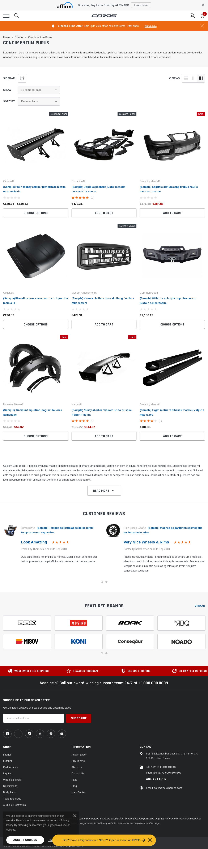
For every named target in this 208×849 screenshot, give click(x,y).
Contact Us (78, 773)
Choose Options (36, 213)
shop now (151, 26)
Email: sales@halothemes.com (164, 788)
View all (200, 605)
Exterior (7, 761)
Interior (7, 754)
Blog (74, 786)
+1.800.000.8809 (153, 683)
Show (7, 89)
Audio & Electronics (14, 805)
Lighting (7, 773)
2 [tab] (106, 582)
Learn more (141, 5)
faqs (74, 779)
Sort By (9, 101)
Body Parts (9, 792)
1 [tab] (102, 582)
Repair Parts (10, 786)
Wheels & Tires (12, 779)
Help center (78, 792)
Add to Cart (104, 213)
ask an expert (157, 779)
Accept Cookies (25, 840)
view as (174, 78)
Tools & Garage (12, 798)
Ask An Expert (79, 754)
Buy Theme (78, 761)
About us (77, 767)
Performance (10, 767)
